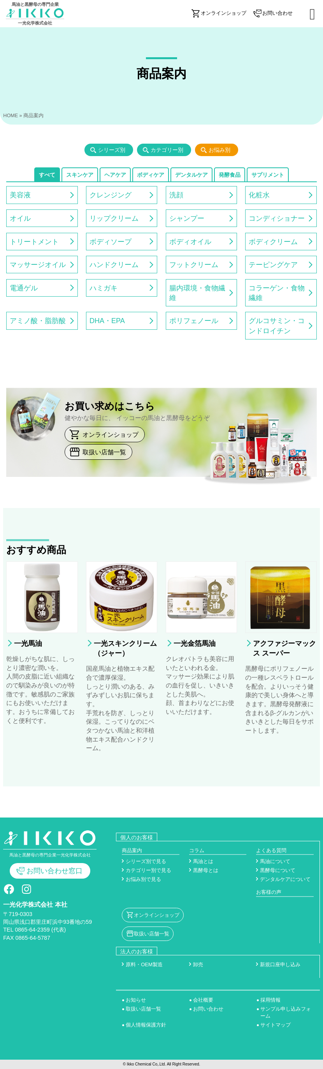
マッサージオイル (38, 265)
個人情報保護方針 (146, 1025)
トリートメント (34, 242)
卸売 (198, 964)
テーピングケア (273, 265)
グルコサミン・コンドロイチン (277, 325)
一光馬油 (28, 643)
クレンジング (111, 195)
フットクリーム (193, 265)
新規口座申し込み (280, 964)
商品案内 (132, 850)
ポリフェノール (193, 321)
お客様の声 (268, 892)
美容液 (20, 195)
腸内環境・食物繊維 (197, 293)
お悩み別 (219, 150)
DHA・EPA (107, 321)
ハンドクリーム (114, 265)
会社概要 (203, 1000)
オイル (20, 218)
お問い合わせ (208, 1009)
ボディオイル (190, 242)
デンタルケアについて (285, 879)
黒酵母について (277, 870)
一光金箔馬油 (195, 643)
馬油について (275, 861)
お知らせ (136, 1000)
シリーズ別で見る (146, 861)
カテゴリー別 (167, 150)
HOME (10, 115)
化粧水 (259, 195)
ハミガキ (104, 288)
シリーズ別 (111, 150)
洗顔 (176, 195)
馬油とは (203, 861)
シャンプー (186, 218)
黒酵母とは (205, 870)
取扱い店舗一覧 (104, 451)
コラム (196, 850)
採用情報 (270, 1000)
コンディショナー (277, 218)
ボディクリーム (273, 242)
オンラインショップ (111, 434)
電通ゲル (24, 288)
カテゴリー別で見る (148, 870)
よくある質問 (271, 850)
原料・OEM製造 (144, 964)
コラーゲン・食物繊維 (277, 293)
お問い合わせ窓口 (54, 871)
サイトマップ (275, 1025)
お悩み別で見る (143, 879)
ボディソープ (111, 242)
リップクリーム (114, 218)
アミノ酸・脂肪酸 (38, 321)
